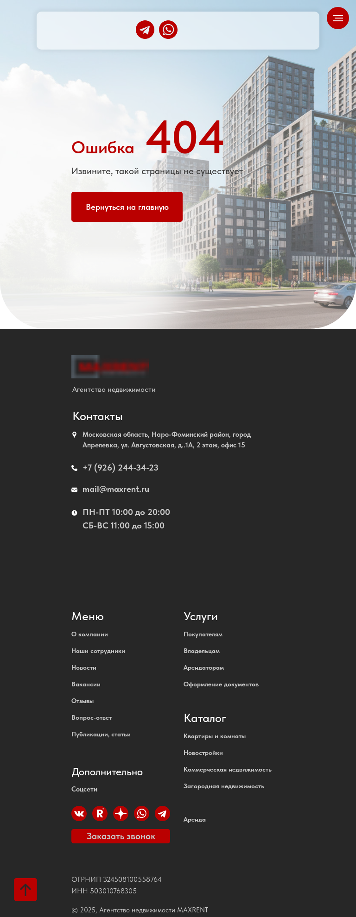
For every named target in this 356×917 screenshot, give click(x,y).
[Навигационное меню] (338, 18)
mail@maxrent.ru (116, 489)
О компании (89, 634)
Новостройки (203, 752)
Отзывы (82, 700)
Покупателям (203, 634)
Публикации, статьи (101, 734)
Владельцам (202, 650)
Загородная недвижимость (224, 786)
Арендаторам (204, 667)
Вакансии (86, 684)
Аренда (195, 819)
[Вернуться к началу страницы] (25, 889)
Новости (83, 667)
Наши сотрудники (98, 650)
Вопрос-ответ (91, 717)
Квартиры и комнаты (215, 736)
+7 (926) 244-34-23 (121, 467)
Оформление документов (221, 684)
